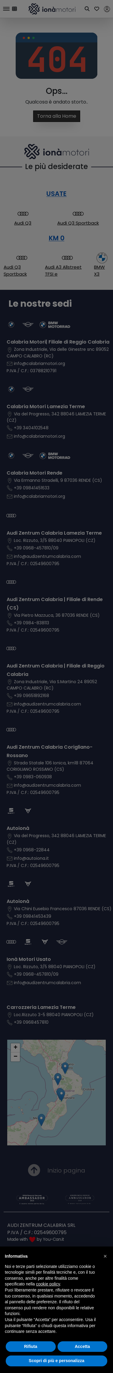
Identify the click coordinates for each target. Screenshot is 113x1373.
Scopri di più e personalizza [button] (56, 1360)
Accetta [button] (82, 1346)
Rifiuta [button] (30, 1346)
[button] (105, 1256)
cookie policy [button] (48, 1284)
